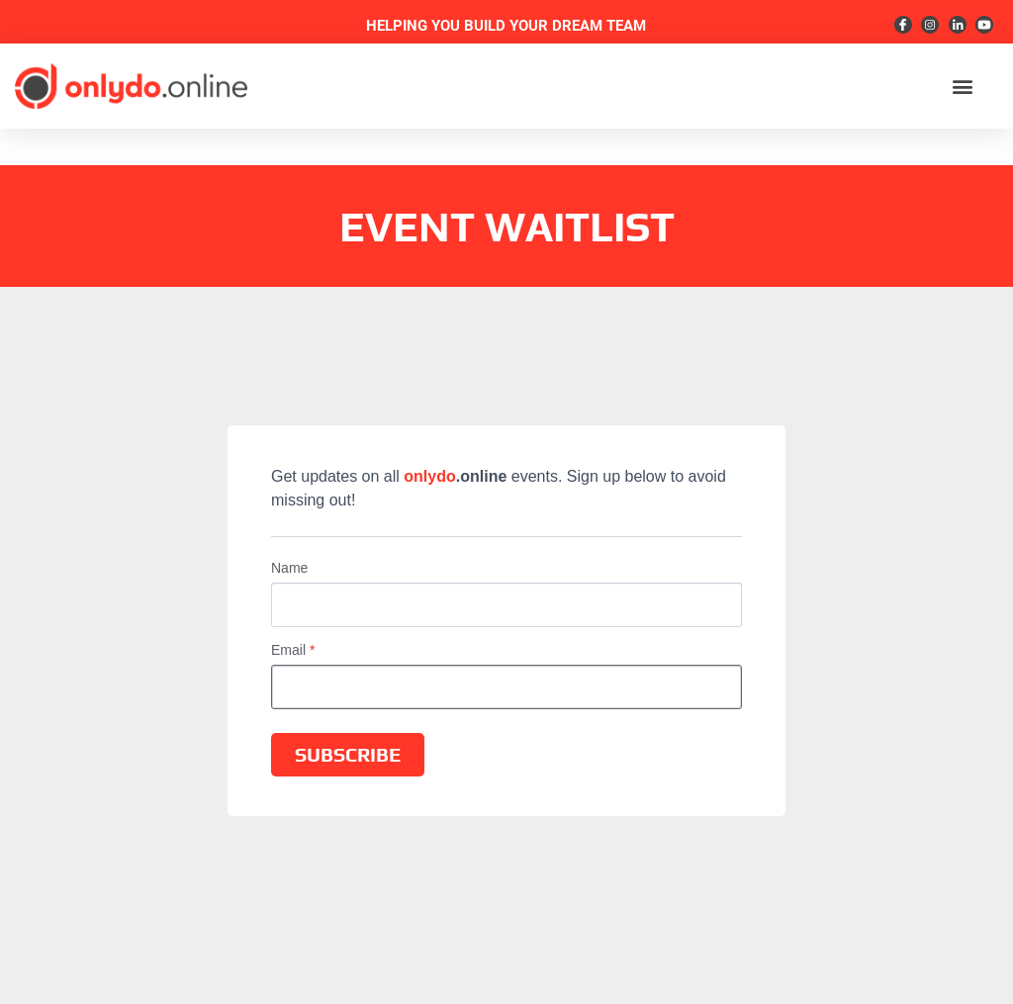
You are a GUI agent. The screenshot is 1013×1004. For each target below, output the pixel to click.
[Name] (506, 605)
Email (293, 650)
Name (289, 568)
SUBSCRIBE (348, 754)
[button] (962, 86)
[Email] (506, 687)
